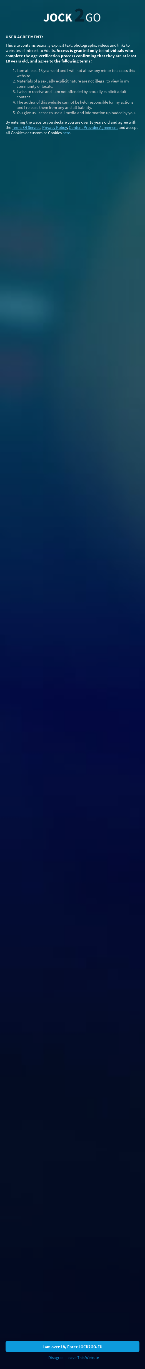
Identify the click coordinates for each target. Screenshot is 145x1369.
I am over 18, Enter (72, 1346)
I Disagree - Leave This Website (72, 1357)
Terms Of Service (26, 127)
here (66, 132)
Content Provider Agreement (93, 127)
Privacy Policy (54, 127)
